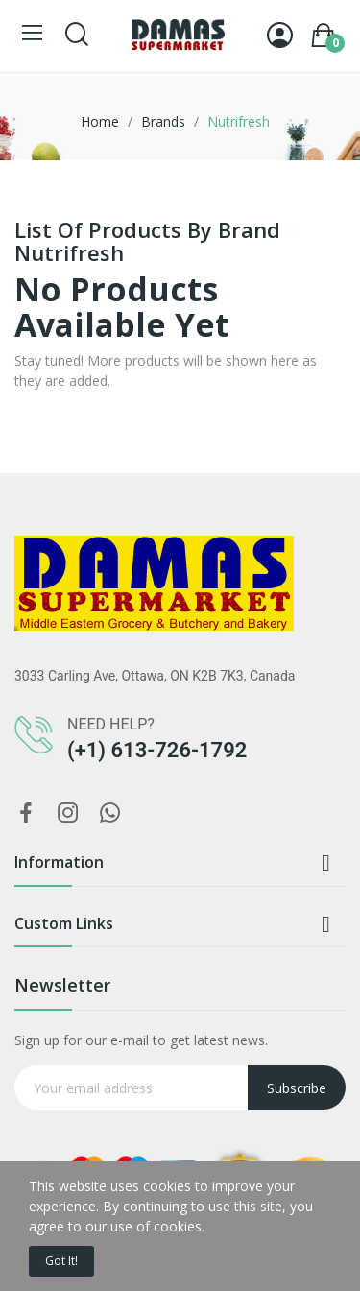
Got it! (61, 1261)
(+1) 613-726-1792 (157, 750)
